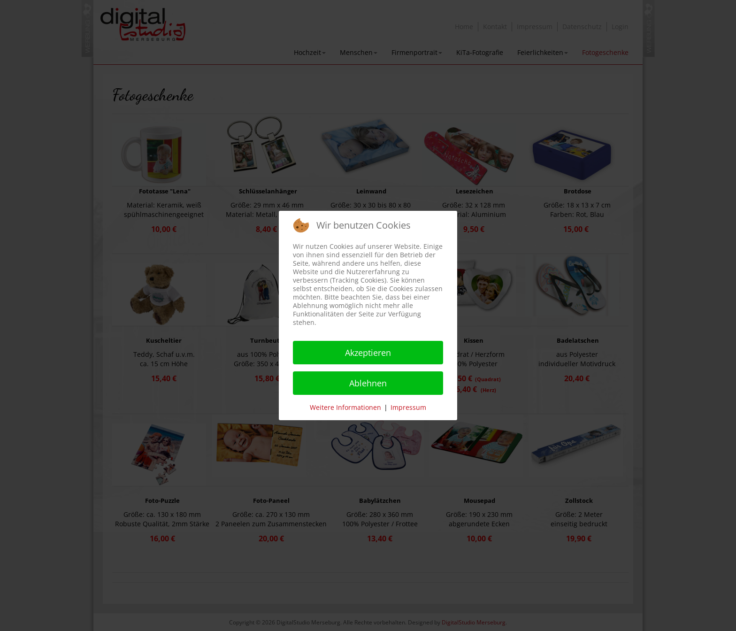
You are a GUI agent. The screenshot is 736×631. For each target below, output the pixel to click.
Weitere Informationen (345, 407)
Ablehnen (368, 383)
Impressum (408, 407)
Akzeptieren (368, 352)
